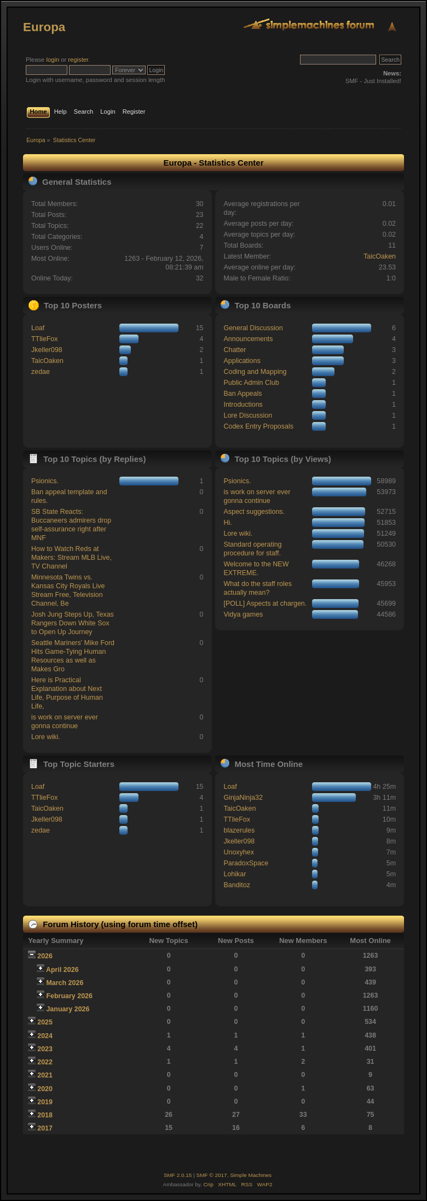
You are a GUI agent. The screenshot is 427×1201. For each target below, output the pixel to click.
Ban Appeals (242, 393)
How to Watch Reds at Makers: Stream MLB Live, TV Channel (71, 557)
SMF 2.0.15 (178, 1175)
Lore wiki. (45, 737)
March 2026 (64, 983)
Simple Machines (251, 1175)
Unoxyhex (238, 852)
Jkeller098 (46, 350)
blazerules (239, 830)
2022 (45, 1062)
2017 (45, 1128)
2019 (45, 1102)
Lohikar (234, 874)
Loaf (37, 328)
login (52, 59)
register (78, 59)
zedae (40, 372)
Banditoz (236, 885)
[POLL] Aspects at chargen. (265, 603)
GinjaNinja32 (242, 797)
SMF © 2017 (212, 1175)
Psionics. (45, 481)
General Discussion (252, 328)
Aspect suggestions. (254, 511)
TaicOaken (379, 256)
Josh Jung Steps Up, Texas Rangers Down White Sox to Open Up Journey (72, 623)
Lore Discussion (247, 415)
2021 (45, 1075)
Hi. (227, 522)
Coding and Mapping (254, 372)
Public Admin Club (251, 382)
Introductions (242, 404)
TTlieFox (44, 339)
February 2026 (69, 996)
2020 (45, 1089)
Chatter (234, 350)
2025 (45, 1022)
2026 (45, 956)
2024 (45, 1036)
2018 (45, 1115)
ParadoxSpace (245, 863)
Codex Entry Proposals (258, 426)
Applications (241, 361)
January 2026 (67, 1009)
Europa (44, 27)
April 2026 (62, 970)
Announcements (248, 339)
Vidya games (243, 614)
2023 (45, 1049)
